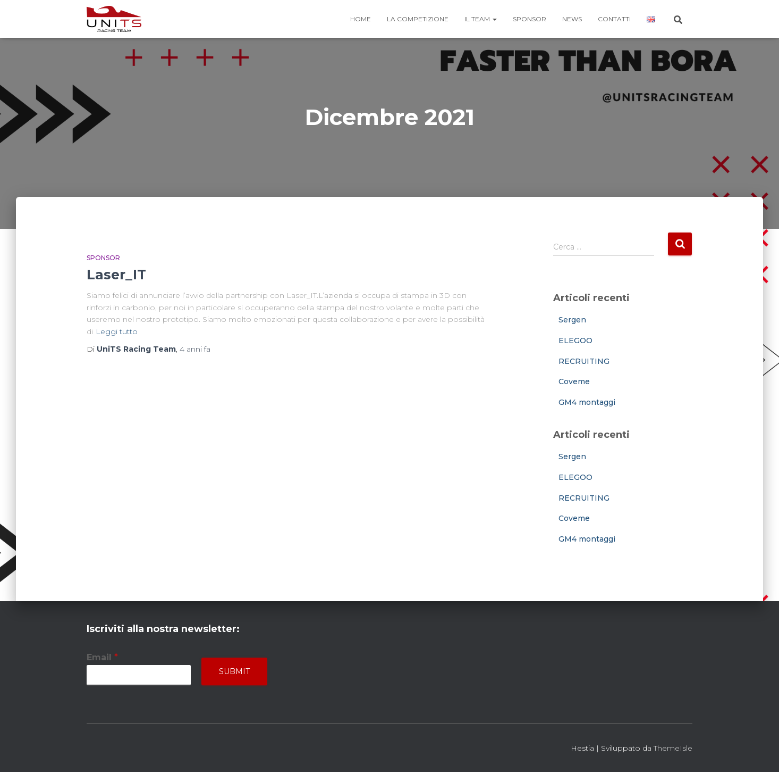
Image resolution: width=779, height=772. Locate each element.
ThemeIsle (673, 748)
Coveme (574, 381)
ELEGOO (575, 340)
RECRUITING (583, 361)
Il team (480, 19)
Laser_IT (116, 275)
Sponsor (529, 19)
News (572, 19)
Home (360, 19)
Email (102, 657)
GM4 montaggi (586, 402)
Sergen (572, 320)
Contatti (614, 19)
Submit (234, 671)
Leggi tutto (117, 331)
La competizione (417, 19)
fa (195, 349)
